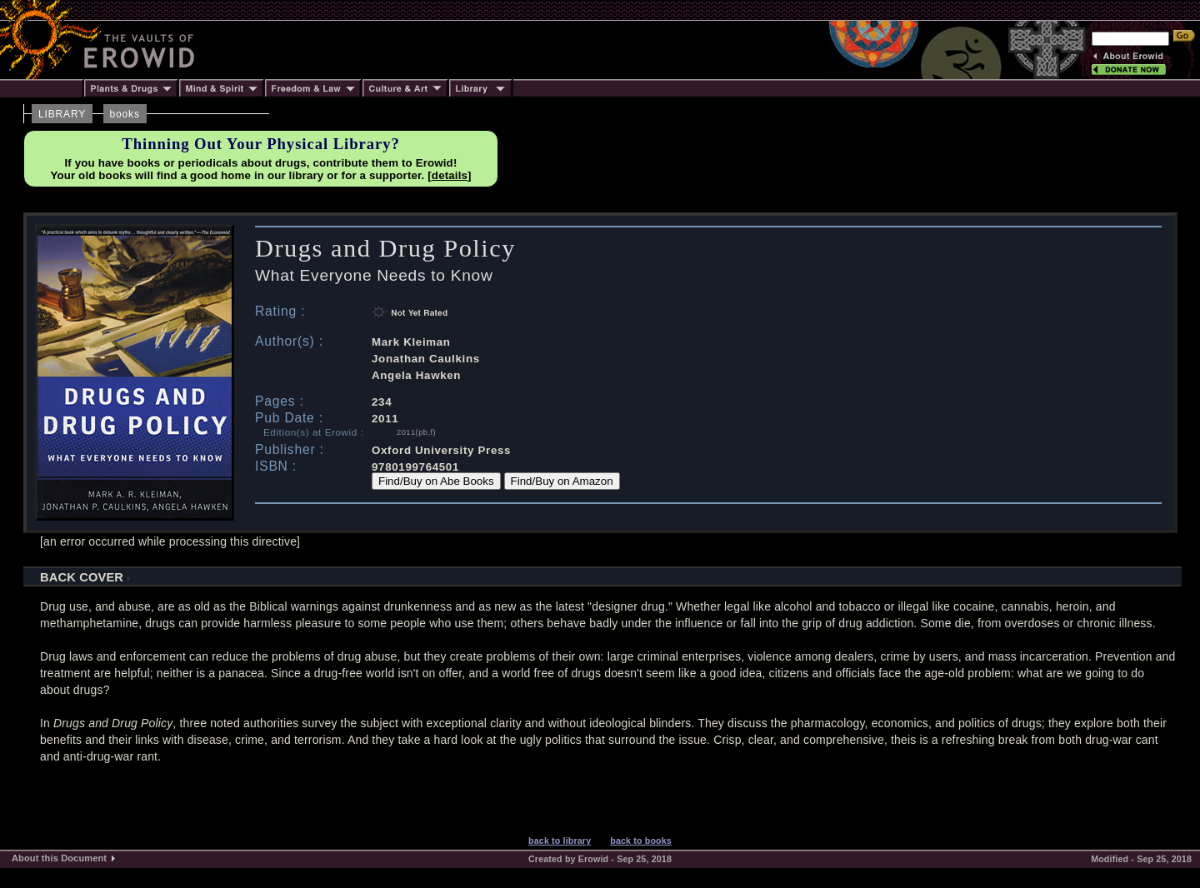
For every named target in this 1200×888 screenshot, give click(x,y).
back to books (641, 841)
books (125, 114)
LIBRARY (62, 114)
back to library (559, 841)
